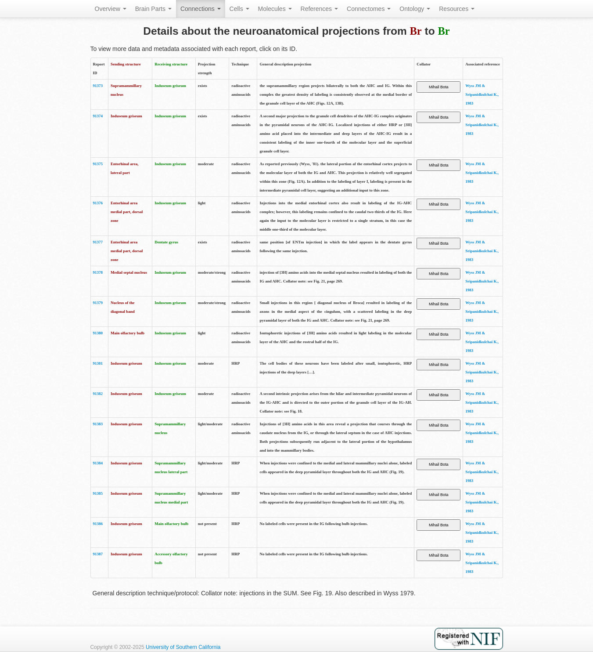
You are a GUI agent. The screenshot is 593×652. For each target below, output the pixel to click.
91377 (98, 242)
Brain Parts (153, 8)
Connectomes (369, 8)
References (319, 8)
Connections (200, 8)
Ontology (414, 8)
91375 (98, 164)
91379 (98, 303)
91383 (98, 424)
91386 (98, 524)
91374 (98, 116)
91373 (98, 85)
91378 (98, 272)
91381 (98, 363)
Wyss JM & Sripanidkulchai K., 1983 (482, 94)
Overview (110, 8)
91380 (98, 333)
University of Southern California (183, 647)
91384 (98, 463)
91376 (98, 203)
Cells (239, 8)
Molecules (275, 8)
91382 (98, 393)
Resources (456, 8)
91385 (98, 493)
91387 (98, 554)
